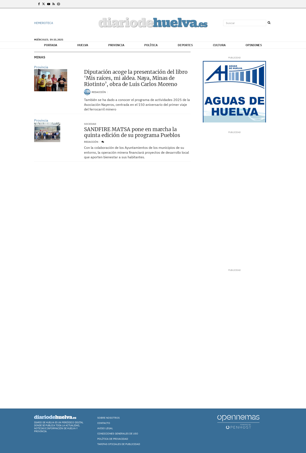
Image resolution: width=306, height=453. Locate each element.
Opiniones (254, 45)
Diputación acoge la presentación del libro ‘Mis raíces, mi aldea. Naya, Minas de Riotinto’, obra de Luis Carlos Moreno (135, 78)
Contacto (103, 423)
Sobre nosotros (108, 417)
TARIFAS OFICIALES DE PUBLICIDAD (118, 444)
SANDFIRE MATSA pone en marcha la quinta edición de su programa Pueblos (132, 132)
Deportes (185, 45)
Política (151, 45)
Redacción (99, 92)
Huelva (82, 45)
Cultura (219, 45)
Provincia (116, 45)
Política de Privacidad (112, 438)
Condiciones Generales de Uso (117, 433)
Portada (50, 45)
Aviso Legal (105, 428)
